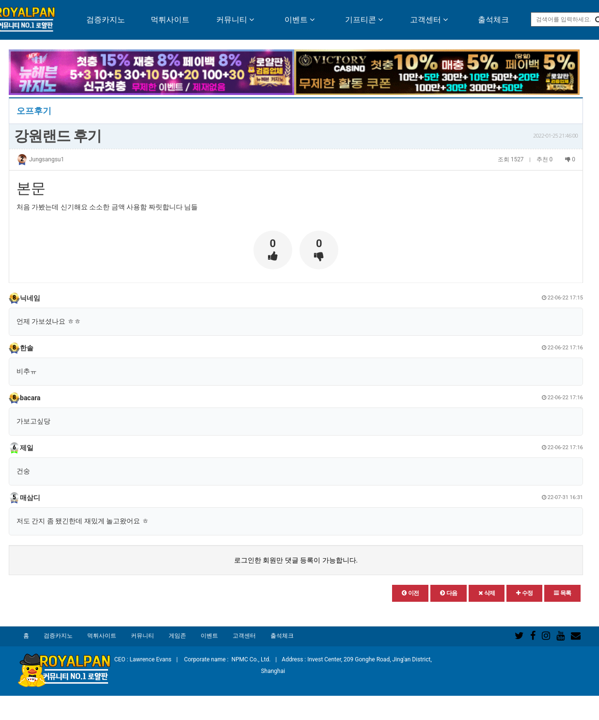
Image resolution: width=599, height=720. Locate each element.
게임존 (177, 635)
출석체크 (493, 19)
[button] (410, 593)
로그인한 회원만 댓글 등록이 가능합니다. (296, 560)
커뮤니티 (235, 19)
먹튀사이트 (170, 19)
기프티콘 (364, 19)
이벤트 (299, 19)
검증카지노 (105, 19)
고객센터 (429, 19)
